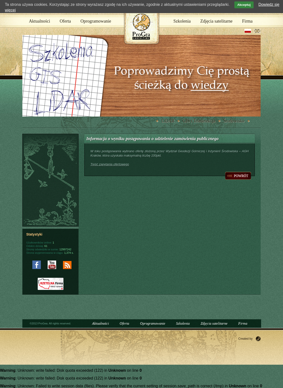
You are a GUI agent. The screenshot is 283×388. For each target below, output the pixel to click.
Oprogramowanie (95, 21)
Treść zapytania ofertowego (109, 164)
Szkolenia (182, 21)
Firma (247, 21)
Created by (245, 338)
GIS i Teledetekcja (199, 120)
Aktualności (39, 21)
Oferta (65, 21)
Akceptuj (244, 5)
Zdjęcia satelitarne (216, 21)
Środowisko (233, 120)
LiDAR (168, 120)
